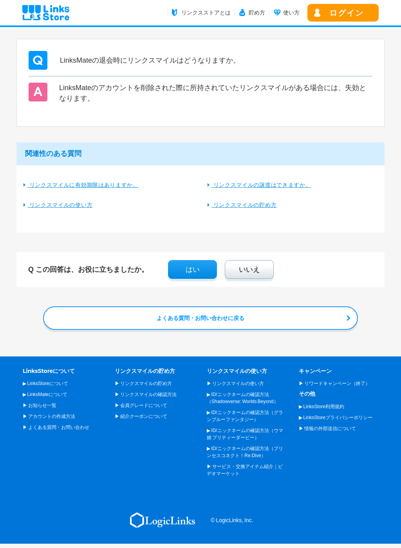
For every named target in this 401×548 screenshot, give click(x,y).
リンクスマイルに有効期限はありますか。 (83, 185)
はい (193, 269)
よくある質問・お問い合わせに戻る (200, 318)
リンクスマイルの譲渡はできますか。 (261, 185)
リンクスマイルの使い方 (59, 205)
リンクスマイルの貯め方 (243, 205)
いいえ (249, 269)
